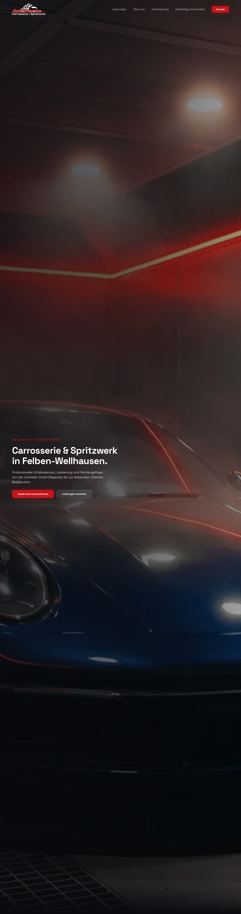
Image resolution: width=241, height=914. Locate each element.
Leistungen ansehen (74, 494)
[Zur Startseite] (29, 9)
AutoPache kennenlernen (33, 494)
